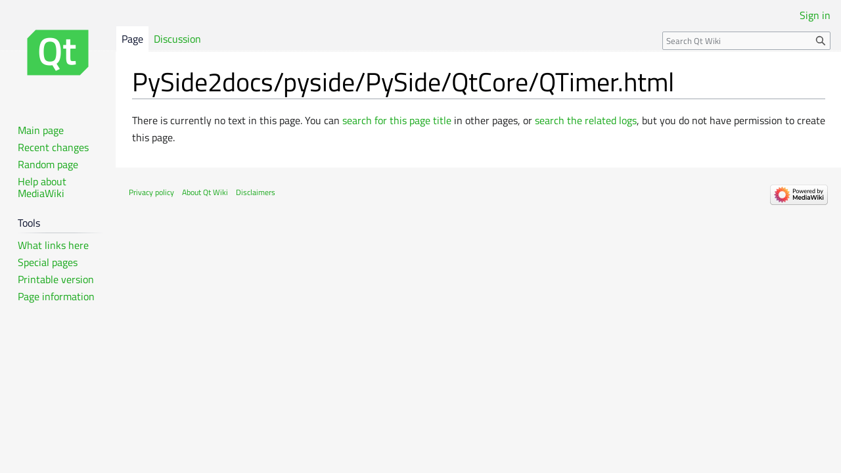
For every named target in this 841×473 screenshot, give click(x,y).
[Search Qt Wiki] (746, 41)
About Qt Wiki (205, 192)
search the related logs (586, 120)
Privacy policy (151, 192)
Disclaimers (255, 192)
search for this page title (396, 120)
